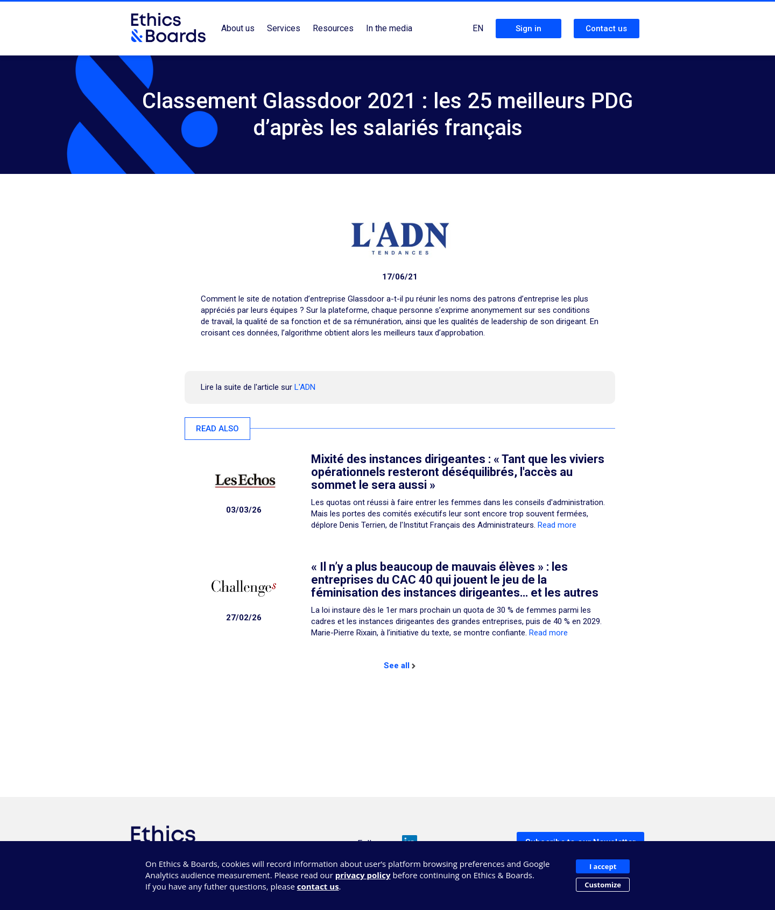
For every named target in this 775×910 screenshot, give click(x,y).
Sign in (528, 28)
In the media (389, 28)
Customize (602, 885)
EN (478, 28)
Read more (557, 525)
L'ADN (304, 387)
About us (238, 28)
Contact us (606, 28)
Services (283, 28)
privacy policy (363, 875)
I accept (602, 866)
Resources (333, 28)
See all (399, 665)
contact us (318, 886)
